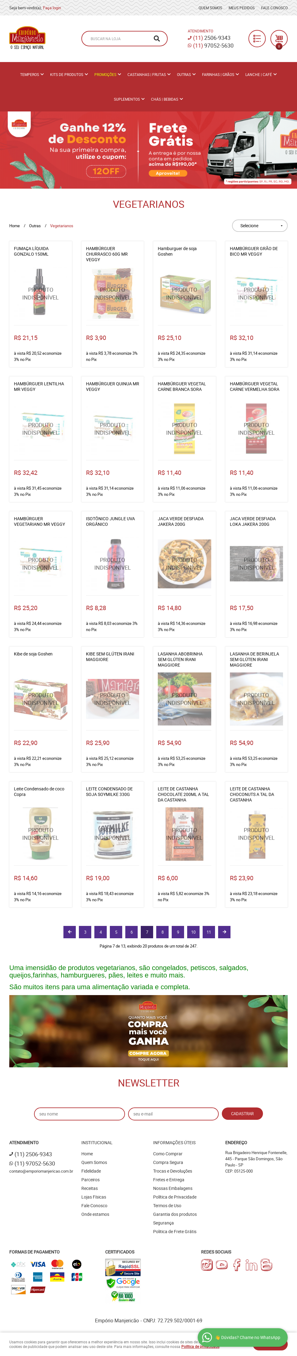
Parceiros (90, 1179)
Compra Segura (168, 1162)
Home (87, 1154)
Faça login (52, 7)
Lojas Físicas (93, 1197)
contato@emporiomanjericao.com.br (41, 1171)
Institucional (97, 1142)
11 (209, 932)
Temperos (29, 74)
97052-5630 (213, 45)
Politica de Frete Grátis (174, 1231)
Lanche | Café (258, 74)
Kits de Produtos (66, 74)
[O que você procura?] (157, 38)
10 (193, 932)
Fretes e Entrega (168, 1179)
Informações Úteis (174, 1142)
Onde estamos (95, 1214)
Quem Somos (210, 7)
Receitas (89, 1188)
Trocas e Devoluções (172, 1171)
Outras (184, 74)
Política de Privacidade (174, 1197)
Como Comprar (168, 1154)
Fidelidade (91, 1171)
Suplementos (127, 99)
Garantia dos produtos (175, 1214)
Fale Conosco (274, 7)
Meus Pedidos (242, 7)
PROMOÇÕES (105, 74)
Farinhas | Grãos (218, 74)
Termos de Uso (167, 1205)
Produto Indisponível (40, 293)
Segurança (163, 1223)
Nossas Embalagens (172, 1188)
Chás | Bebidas (164, 99)
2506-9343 (211, 37)
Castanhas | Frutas (146, 74)
